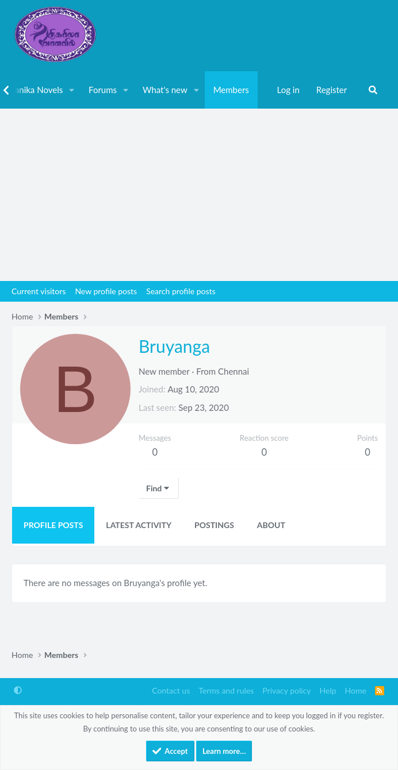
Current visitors (39, 291)
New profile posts (106, 291)
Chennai (233, 371)
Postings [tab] (214, 525)
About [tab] (271, 525)
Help (328, 690)
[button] (72, 90)
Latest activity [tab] (138, 525)
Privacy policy (286, 690)
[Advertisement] (199, 194)
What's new (165, 89)
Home (355, 690)
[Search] (372, 90)
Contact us (171, 690)
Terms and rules (226, 690)
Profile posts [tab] (53, 525)
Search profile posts (180, 291)
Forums (103, 89)
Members (231, 89)
